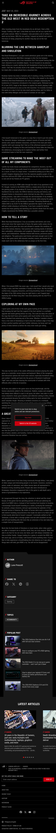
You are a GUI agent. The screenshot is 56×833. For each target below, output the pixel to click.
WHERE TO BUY (6, 794)
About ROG (5, 790)
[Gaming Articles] (14, 766)
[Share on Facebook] (7, 584)
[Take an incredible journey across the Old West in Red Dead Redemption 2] (30, 769)
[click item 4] (31, 757)
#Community (12, 620)
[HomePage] (3, 766)
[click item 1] (25, 757)
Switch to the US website (28, 423)
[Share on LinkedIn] (20, 584)
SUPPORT (4, 798)
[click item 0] (23, 757)
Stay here (28, 418)
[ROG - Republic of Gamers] (28, 2)
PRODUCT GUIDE (7, 807)
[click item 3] (29, 757)
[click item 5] (33, 757)
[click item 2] (27, 757)
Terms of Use (17, 826)
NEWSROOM (5, 803)
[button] (3, 2)
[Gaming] (25, 766)
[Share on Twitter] (13, 584)
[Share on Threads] (27, 584)
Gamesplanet (33, 132)
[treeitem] (20, 731)
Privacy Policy (7, 826)
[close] (42, 405)
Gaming (9, 602)
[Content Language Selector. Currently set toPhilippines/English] (9, 822)
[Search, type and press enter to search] (53, 2)
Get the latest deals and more (12, 776)
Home (3, 785)
